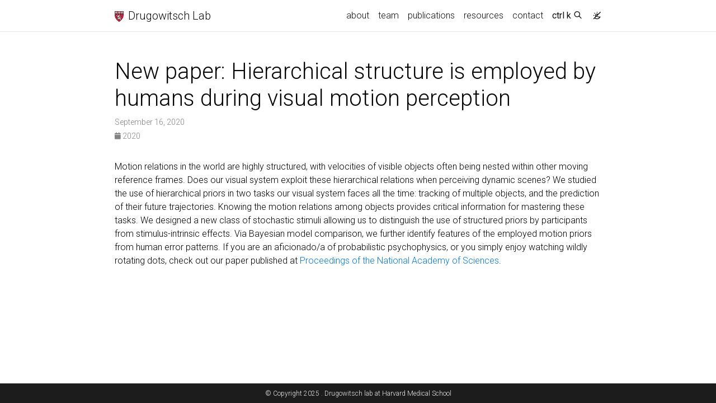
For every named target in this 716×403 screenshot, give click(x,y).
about (357, 15)
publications (431, 15)
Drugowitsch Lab (163, 14)
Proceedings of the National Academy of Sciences (399, 260)
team (388, 15)
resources (483, 15)
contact (527, 15)
